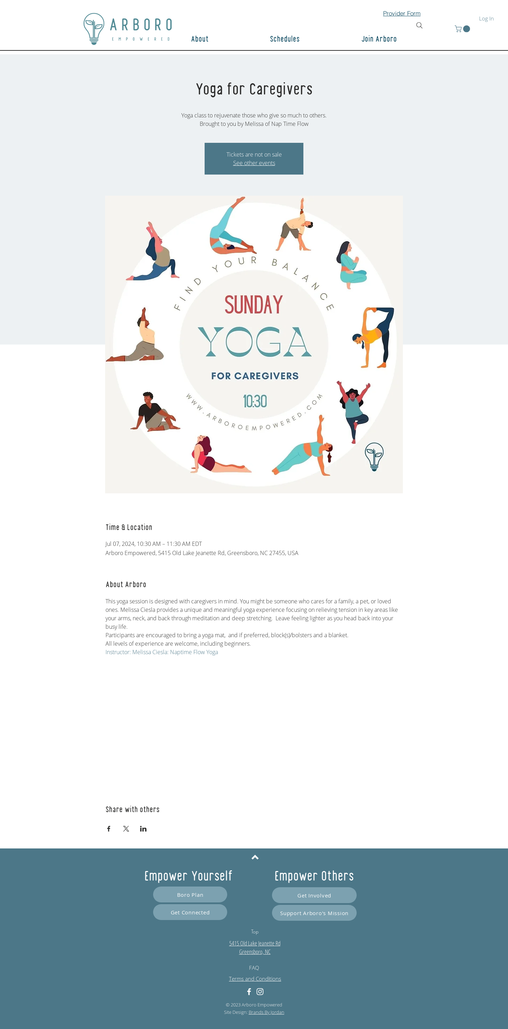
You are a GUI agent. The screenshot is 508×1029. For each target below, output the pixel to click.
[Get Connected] (190, 912)
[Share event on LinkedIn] (143, 829)
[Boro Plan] (190, 894)
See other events (254, 163)
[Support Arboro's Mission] (314, 913)
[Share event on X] (126, 829)
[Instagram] (260, 991)
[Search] (419, 25)
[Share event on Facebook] (108, 829)
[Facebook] (249, 991)
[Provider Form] (402, 13)
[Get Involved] (314, 895)
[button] (404, 39)
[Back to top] (255, 856)
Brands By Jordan (266, 1012)
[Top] (254, 931)
